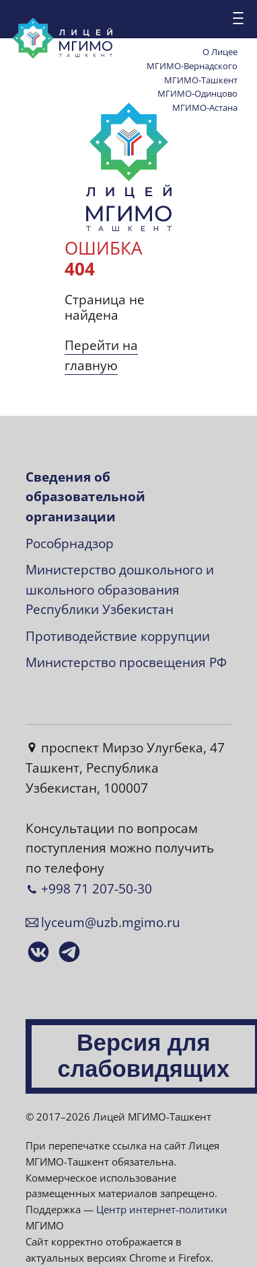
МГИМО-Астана (204, 107)
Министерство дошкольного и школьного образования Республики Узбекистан (120, 590)
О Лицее (220, 52)
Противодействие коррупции (118, 636)
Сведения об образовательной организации (85, 497)
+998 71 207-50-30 (96, 889)
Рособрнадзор (70, 543)
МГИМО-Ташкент (200, 80)
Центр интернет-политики (161, 1209)
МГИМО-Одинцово (197, 93)
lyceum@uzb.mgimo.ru (110, 922)
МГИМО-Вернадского (192, 66)
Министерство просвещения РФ (126, 662)
